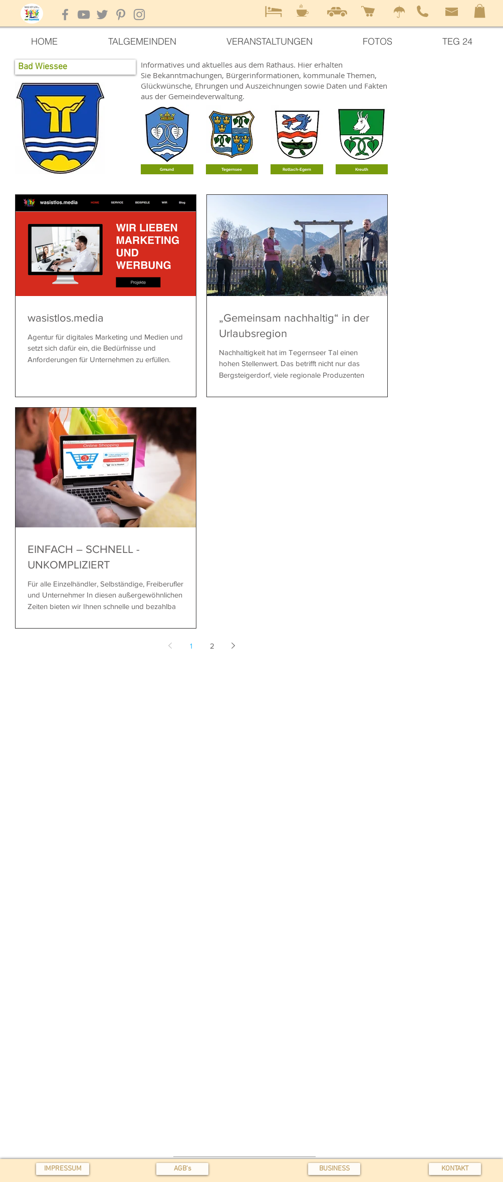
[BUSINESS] (334, 1169)
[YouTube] (83, 14)
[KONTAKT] (455, 1169)
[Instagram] (139, 14)
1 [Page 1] (191, 646)
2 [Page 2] (212, 646)
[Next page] (233, 646)
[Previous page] (170, 646)
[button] (479, 11)
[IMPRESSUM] (62, 1169)
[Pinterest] (120, 14)
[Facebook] (65, 14)
